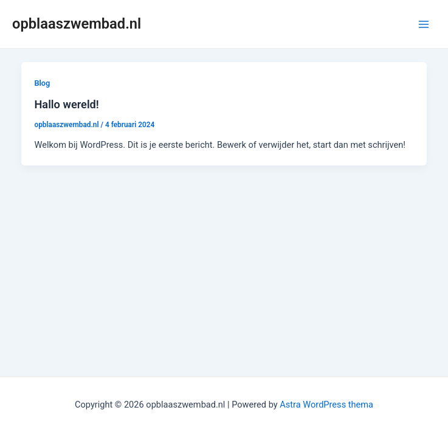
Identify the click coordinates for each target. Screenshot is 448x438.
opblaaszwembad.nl (76, 23)
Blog (42, 83)
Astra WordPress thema (326, 404)
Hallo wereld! (66, 104)
